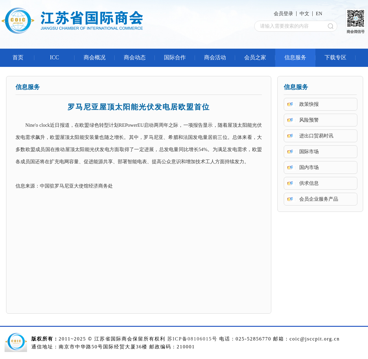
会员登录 (283, 13)
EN (319, 13)
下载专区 (335, 57)
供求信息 (309, 183)
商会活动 (215, 57)
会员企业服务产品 (318, 199)
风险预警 (309, 120)
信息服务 (295, 57)
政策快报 (309, 104)
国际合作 (175, 57)
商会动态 (135, 57)
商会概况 (95, 57)
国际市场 (309, 151)
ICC (54, 57)
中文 (304, 13)
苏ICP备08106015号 (192, 338)
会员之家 (255, 57)
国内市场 (309, 167)
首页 (17, 57)
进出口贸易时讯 (316, 135)
